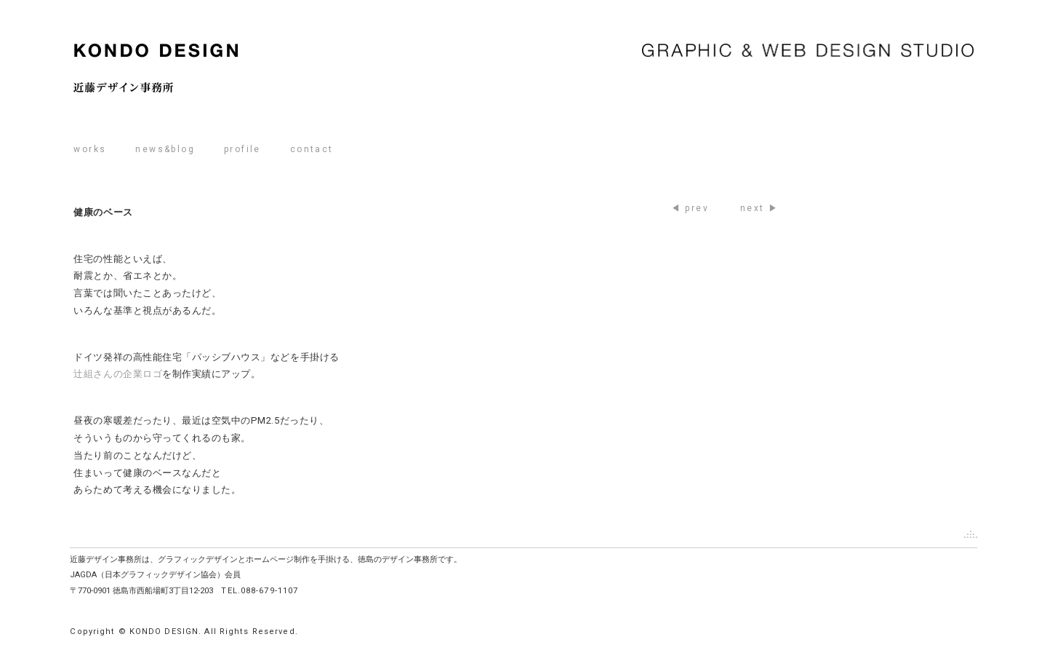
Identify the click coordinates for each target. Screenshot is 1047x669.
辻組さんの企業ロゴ (117, 373)
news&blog (165, 149)
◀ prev (690, 208)
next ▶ (759, 208)
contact (312, 149)
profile (242, 149)
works (89, 149)
